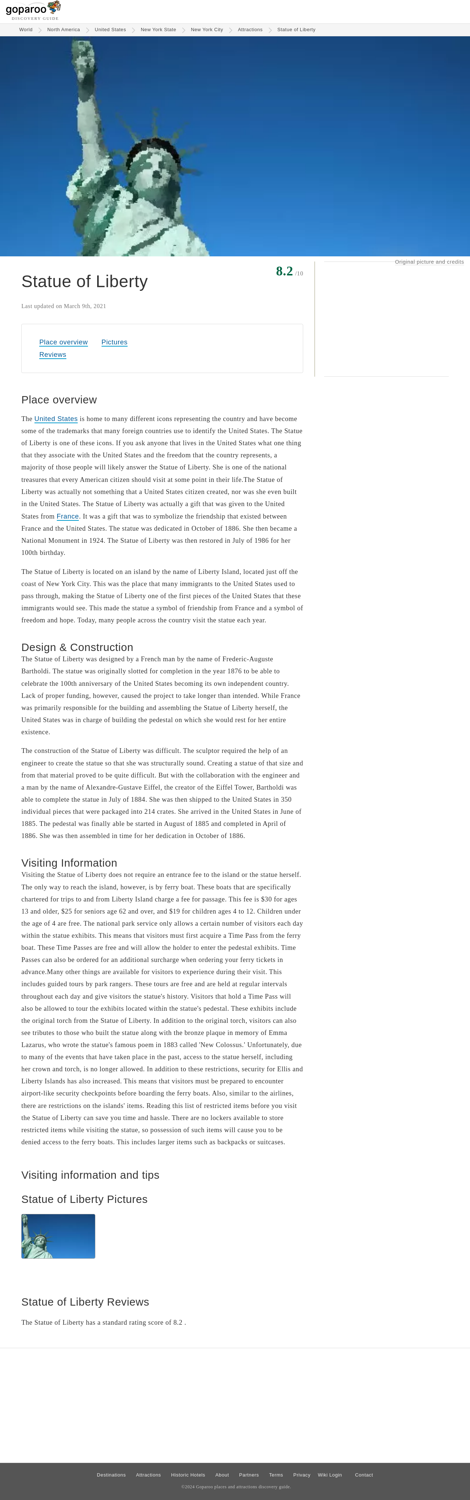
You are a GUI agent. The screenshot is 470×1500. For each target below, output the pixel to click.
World (26, 29)
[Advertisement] (386, 319)
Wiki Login (330, 1475)
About (222, 1475)
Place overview (63, 342)
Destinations (111, 1475)
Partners (249, 1475)
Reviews (52, 354)
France (68, 516)
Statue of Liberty (297, 29)
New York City (207, 29)
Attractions (250, 29)
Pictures (115, 342)
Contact (364, 1475)
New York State (158, 29)
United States (110, 29)
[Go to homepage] (33, 13)
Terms (276, 1475)
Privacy (302, 1475)
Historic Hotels (188, 1475)
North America (63, 29)
